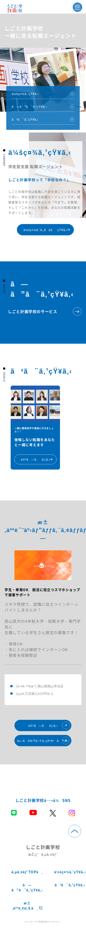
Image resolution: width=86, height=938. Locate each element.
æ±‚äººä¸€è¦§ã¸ (27, 905)
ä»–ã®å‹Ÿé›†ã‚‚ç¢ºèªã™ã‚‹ (43, 740)
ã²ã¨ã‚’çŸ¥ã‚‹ (25, 119)
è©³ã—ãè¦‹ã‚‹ (49, 725)
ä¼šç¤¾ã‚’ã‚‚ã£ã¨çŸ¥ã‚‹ (47, 229)
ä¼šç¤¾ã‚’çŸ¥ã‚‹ (25, 93)
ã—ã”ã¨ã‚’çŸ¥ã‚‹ (27, 887)
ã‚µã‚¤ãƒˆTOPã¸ (27, 871)
